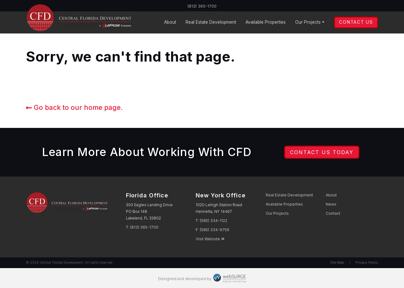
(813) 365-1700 (202, 6)
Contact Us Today (322, 152)
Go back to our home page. (74, 107)
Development (211, 22)
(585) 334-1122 (213, 220)
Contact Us (356, 22)
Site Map (337, 263)
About (170, 22)
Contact (333, 213)
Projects (308, 22)
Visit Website (210, 239)
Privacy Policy (366, 263)
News (331, 204)
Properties (266, 22)
